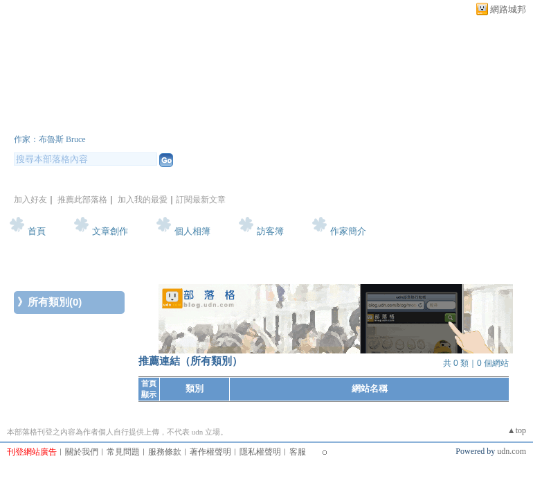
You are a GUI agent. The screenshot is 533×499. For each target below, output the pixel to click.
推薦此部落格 (82, 199)
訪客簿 (270, 231)
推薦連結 (159, 361)
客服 (297, 452)
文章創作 (110, 231)
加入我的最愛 (143, 199)
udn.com (511, 451)
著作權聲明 (210, 452)
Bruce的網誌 (71, 120)
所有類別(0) (55, 302)
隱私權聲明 (260, 452)
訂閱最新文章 (201, 199)
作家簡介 (348, 231)
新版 (192, 120)
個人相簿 (192, 231)
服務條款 (164, 452)
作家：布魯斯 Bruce (50, 139)
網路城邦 (508, 9)
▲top (516, 430)
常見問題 (123, 452)
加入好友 (30, 199)
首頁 (37, 231)
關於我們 (81, 452)
